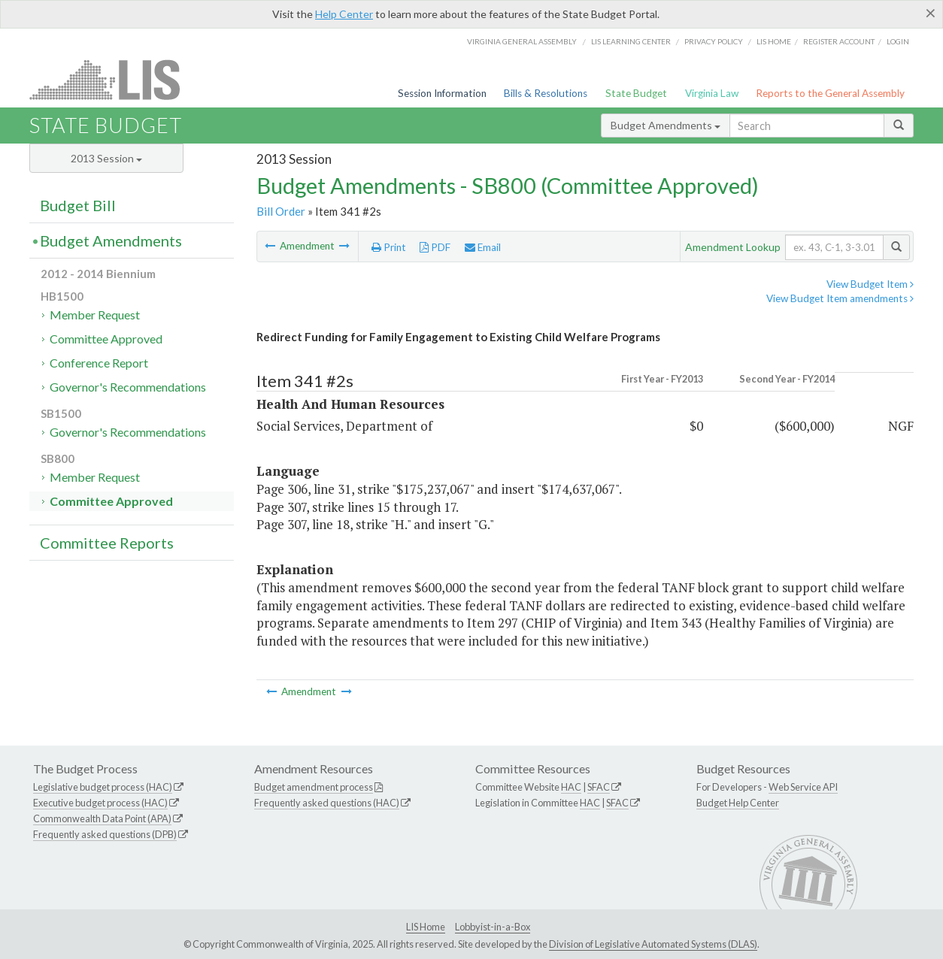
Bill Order (280, 211)
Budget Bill (78, 205)
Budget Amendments (665, 125)
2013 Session (106, 158)
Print (388, 247)
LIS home (774, 41)
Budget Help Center (737, 803)
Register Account (839, 41)
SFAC (598, 787)
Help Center (344, 14)
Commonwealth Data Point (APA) (102, 818)
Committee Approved (106, 338)
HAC (571, 787)
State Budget (636, 93)
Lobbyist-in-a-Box (492, 927)
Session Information (442, 93)
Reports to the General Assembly (830, 93)
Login (898, 41)
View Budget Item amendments (840, 298)
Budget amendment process (313, 787)
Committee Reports (107, 543)
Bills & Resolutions (545, 93)
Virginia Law (711, 93)
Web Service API (803, 787)
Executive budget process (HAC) (100, 803)
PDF (435, 247)
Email (483, 247)
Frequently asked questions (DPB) (105, 834)
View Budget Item (870, 284)
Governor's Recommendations (128, 387)
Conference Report (99, 362)
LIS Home (425, 927)
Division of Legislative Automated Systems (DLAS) (653, 944)
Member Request (95, 314)
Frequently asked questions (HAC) (326, 803)
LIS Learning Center (631, 41)
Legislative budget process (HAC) (102, 787)
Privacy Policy (713, 41)
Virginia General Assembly (522, 41)
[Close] (930, 13)
